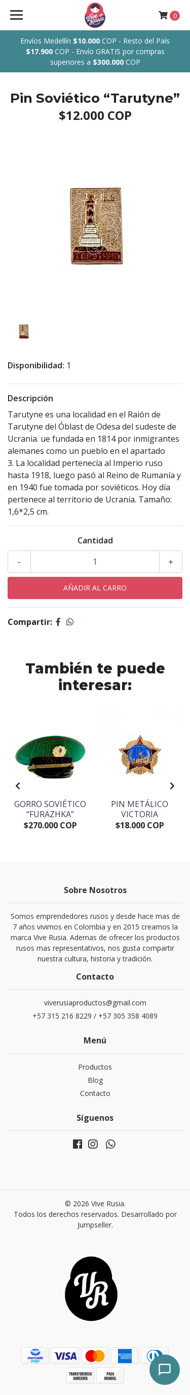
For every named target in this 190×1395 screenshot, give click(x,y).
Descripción (30, 398)
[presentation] (18, 786)
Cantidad (95, 540)
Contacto (95, 1093)
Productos (95, 1067)
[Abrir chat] (164, 1370)
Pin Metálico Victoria (139, 808)
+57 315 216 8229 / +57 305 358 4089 (95, 1016)
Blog (95, 1080)
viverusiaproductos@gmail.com (95, 1002)
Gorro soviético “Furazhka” (50, 808)
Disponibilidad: (36, 365)
